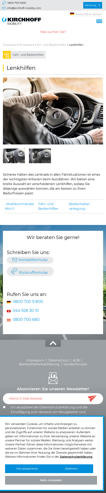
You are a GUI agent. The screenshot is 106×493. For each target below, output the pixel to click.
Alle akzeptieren (27, 468)
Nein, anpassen (51, 480)
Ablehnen (71, 468)
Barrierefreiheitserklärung (39, 364)
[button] (99, 20)
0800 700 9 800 (17, 2)
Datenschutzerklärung (57, 407)
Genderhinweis (75, 364)
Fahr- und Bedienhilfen (50, 45)
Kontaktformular (33, 260)
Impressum (35, 360)
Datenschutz (58, 360)
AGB (76, 360)
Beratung (90, 5)
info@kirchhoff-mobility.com (24, 8)
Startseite (9, 45)
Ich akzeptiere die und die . (49, 412)
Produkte (25, 45)
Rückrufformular (33, 272)
